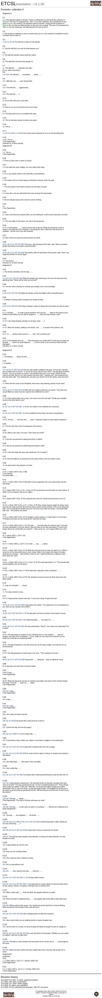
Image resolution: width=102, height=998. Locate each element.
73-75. (5, 598)
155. (4, 927)
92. (4, 666)
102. (4, 699)
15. (4, 120)
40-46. (5, 505)
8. (3, 48)
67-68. (5, 570)
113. (4, 762)
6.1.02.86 (11, 133)
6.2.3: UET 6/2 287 (17, 244)
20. (4, 407)
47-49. (5, 517)
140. (4, 858)
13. (4, 107)
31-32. (5, 459)
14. (4, 114)
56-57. (5, 544)
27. (4, 439)
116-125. (6, 783)
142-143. (6, 871)
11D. (4, 87)
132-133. (6, 822)
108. (4, 734)
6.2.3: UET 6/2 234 (13, 306)
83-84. (5, 635)
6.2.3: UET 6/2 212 (16, 370)
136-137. (6, 836)
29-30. (5, 452)
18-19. (5, 140)
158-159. (6, 941)
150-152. (6, 905)
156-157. (6, 933)
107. (4, 727)
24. (4, 261)
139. (4, 851)
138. (4, 845)
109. (4, 740)
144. (4, 877)
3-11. (4, 370)
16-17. (5, 334)
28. (4, 446)
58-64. (5, 550)
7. (3, 42)
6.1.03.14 (10, 42)
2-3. (4, 278)
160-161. (6, 950)
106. (4, 721)
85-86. (5, 645)
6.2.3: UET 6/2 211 (17, 390)
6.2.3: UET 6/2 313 (18, 933)
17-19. (5, 398)
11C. (4, 81)
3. (3, 161)
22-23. (5, 252)
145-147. (6, 884)
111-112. (6, 753)
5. (3, 174)
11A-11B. (6, 74)
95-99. (5, 681)
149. (4, 899)
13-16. (5, 390)
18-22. (5, 340)
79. (4, 613)
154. (4, 920)
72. (4, 592)
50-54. (5, 525)
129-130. (6, 807)
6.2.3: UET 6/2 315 (15, 278)
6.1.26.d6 (18, 133)
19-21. (5, 244)
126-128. (6, 798)
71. (4, 585)
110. (4, 747)
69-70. (5, 577)
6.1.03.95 (12, 721)
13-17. (5, 228)
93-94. (5, 673)
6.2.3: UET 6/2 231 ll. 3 (16, 620)
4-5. (4, 286)
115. (4, 775)
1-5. (4, 20)
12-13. (5, 321)
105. (4, 714)
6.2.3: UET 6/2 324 (18, 753)
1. (3, 272)
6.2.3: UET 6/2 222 (18, 830)
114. (4, 768)
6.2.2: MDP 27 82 (18, 822)
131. (4, 815)
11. (4, 68)
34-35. (5, 472)
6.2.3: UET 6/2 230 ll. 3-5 (21, 884)
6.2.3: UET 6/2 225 (17, 626)
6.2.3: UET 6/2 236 (13, 293)
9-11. (4, 313)
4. (3, 167)
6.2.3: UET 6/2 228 (17, 659)
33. (4, 465)
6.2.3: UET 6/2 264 (17, 605)
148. (4, 892)
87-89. (5, 653)
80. (4, 620)
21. (4, 413)
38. (4, 490)
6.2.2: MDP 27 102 (15, 734)
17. (4, 133)
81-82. (5, 626)
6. (3, 33)
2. (3, 363)
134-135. (6, 830)
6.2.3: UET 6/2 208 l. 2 (16, 413)
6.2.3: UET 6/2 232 (15, 914)
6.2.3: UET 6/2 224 (32, 822)
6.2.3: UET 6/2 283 (17, 252)
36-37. (5, 482)
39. (4, 498)
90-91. (5, 659)
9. (3, 55)
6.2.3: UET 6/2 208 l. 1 (16, 407)
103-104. (6, 706)
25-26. (5, 433)
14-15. (5, 327)
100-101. (6, 691)
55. (4, 535)
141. (4, 864)
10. (4, 61)
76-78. (5, 605)
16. (4, 127)
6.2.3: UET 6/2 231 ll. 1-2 (17, 613)
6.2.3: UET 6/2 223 (15, 747)
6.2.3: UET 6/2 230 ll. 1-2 (17, 877)
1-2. (4, 152)
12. (4, 100)
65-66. (5, 562)
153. (4, 914)
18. (4, 238)
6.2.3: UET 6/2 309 (15, 775)
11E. (4, 94)
